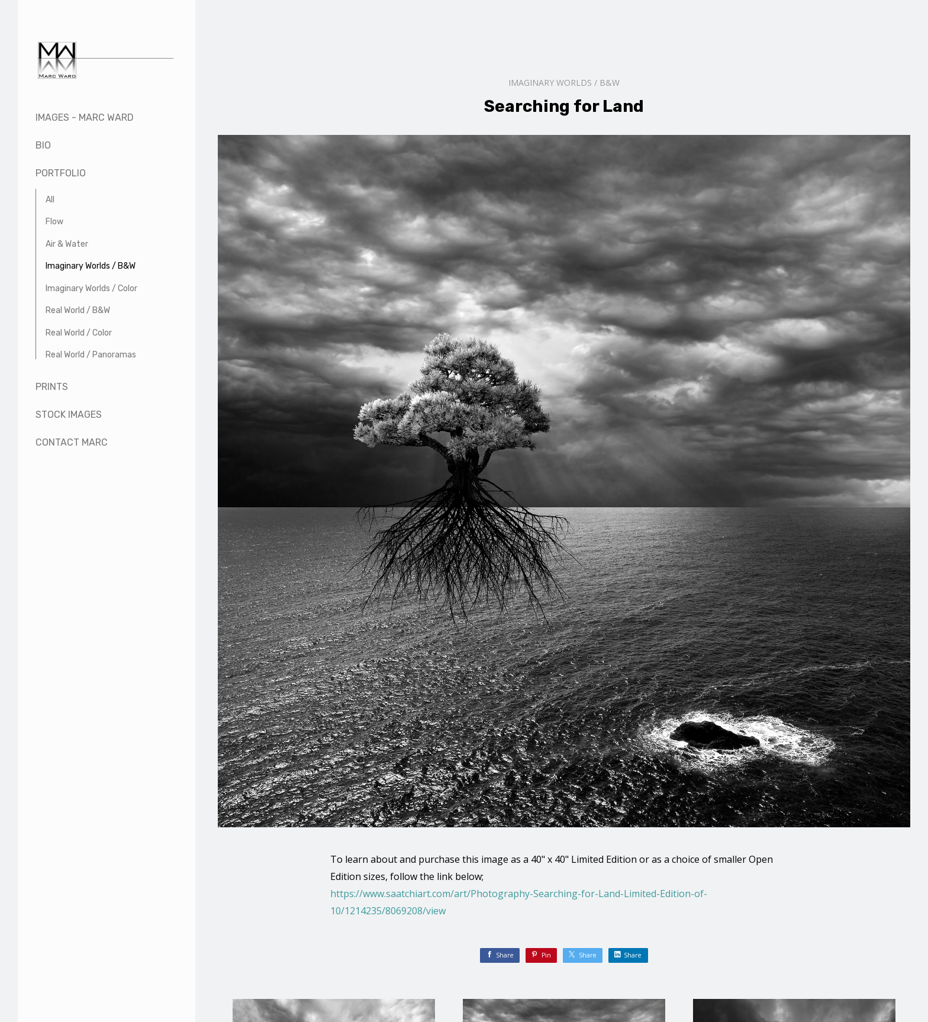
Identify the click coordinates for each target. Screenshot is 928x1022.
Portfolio (61, 173)
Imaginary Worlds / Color (91, 288)
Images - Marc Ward (85, 117)
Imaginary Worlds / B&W (91, 266)
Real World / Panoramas (91, 355)
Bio (43, 145)
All (50, 200)
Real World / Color (79, 333)
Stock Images (69, 414)
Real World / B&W (78, 310)
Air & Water (67, 244)
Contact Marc (72, 442)
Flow (54, 222)
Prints (52, 386)
